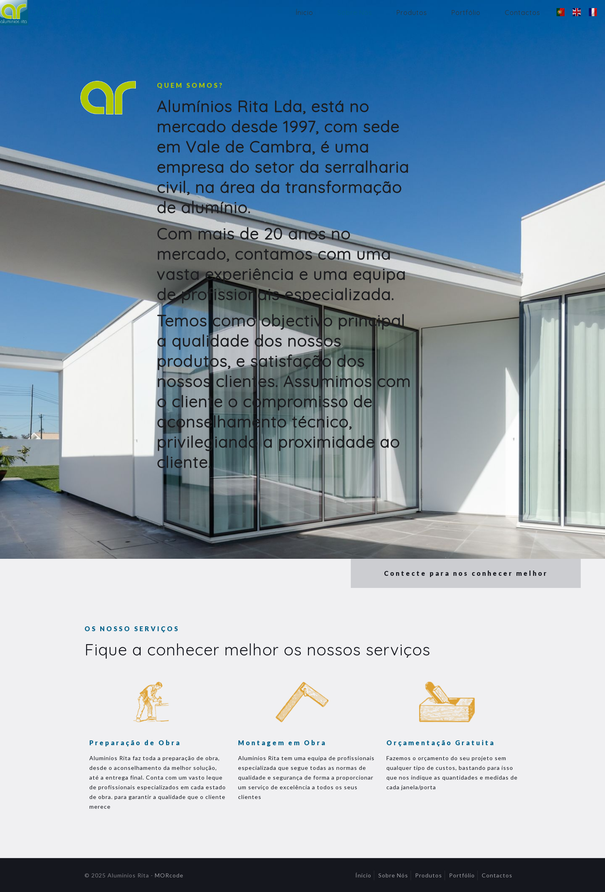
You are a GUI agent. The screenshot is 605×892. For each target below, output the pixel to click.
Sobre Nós (393, 875)
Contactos (497, 875)
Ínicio (363, 875)
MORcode (169, 875)
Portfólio (462, 875)
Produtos (428, 875)
